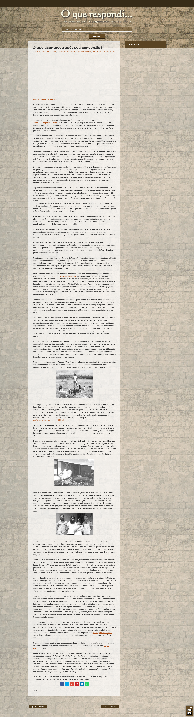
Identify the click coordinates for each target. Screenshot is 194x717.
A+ (189, 710)
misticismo (111, 51)
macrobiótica (98, 51)
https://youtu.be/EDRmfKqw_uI (45, 99)
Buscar (97, 36)
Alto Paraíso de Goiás (46, 51)
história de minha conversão (64, 276)
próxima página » (110, 706)
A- (189, 713)
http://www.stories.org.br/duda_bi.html (48, 420)
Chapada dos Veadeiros (68, 51)
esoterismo (86, 51)
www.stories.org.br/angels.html (45, 123)
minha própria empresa (102, 633)
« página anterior (38, 706)
